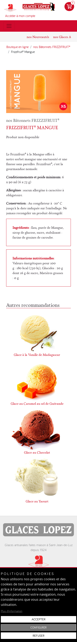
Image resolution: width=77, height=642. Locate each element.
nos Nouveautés (38, 37)
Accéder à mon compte (20, 16)
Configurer (38, 627)
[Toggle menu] (9, 26)
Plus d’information (11, 611)
